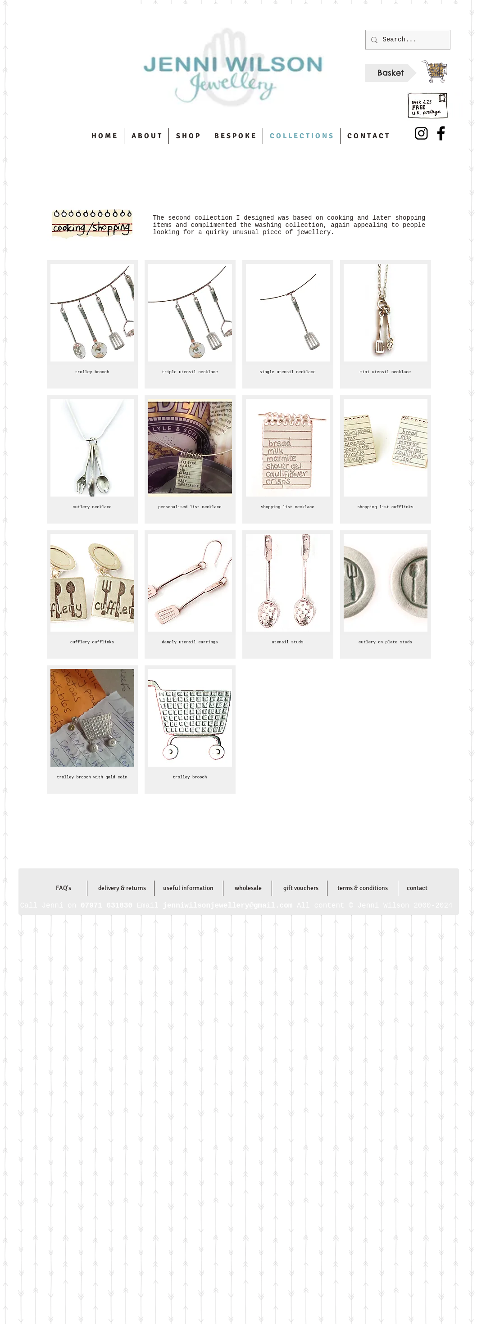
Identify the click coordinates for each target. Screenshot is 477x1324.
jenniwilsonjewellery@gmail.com (229, 858)
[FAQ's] (63, 888)
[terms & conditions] (363, 888)
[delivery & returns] (122, 888)
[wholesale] (248, 888)
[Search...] (407, 40)
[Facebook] (441, 133)
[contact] (417, 888)
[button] (92, 324)
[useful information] (188, 888)
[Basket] (391, 73)
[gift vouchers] (301, 888)
